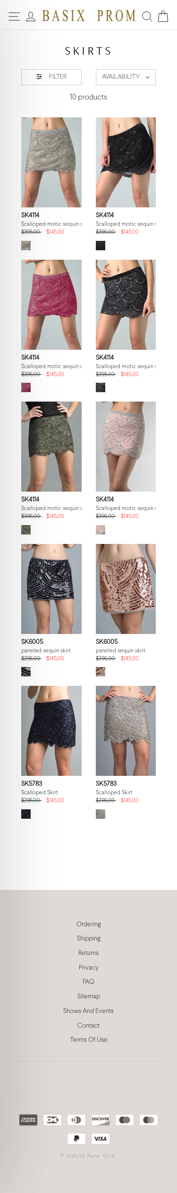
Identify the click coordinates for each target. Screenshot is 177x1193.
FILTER (51, 76)
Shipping (89, 939)
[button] (126, 77)
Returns (88, 953)
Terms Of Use (89, 1040)
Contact (88, 1026)
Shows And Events (88, 1011)
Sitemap (88, 997)
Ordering (88, 924)
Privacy (89, 968)
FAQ (88, 982)
